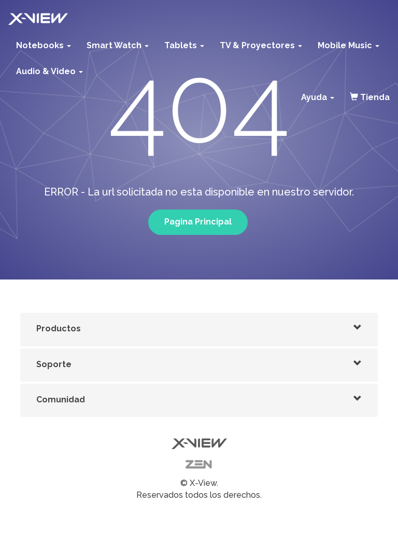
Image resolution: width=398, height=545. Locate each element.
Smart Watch (118, 45)
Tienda (370, 97)
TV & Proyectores (261, 45)
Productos (58, 328)
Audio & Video (49, 71)
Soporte (54, 364)
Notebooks (43, 45)
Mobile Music (348, 45)
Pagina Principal (198, 222)
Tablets (184, 45)
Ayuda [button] (317, 97)
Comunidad (60, 399)
